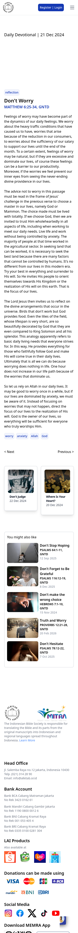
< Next (9, 451)
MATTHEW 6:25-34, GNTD (26, 106)
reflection (12, 92)
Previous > (66, 451)
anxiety (22, 436)
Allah (34, 436)
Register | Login (51, 7)
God (44, 436)
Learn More (27, 740)
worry (9, 436)
